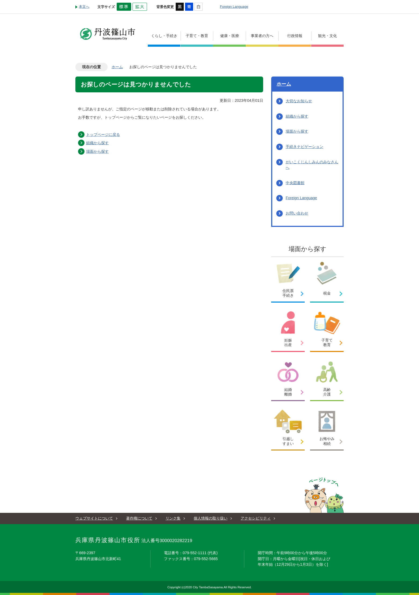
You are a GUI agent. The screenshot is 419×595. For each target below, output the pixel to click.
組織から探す (97, 143)
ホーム (117, 67)
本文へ (84, 7)
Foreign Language (234, 7)
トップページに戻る (103, 134)
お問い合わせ (297, 213)
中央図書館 (295, 183)
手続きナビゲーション (304, 146)
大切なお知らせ (299, 101)
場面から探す (97, 151)
